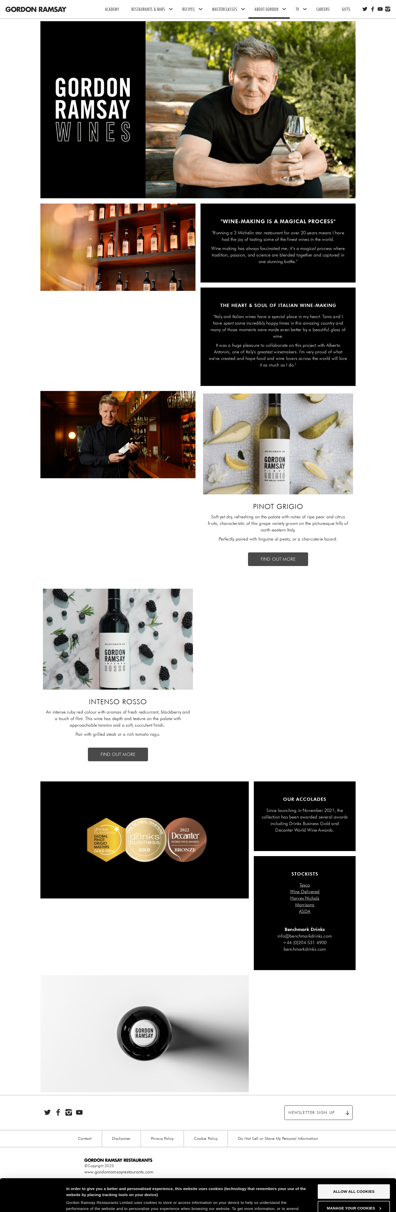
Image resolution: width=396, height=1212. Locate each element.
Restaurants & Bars (153, 9)
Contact (84, 1138)
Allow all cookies (354, 1159)
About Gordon (272, 9)
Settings (74, 1202)
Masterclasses (230, 9)
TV (303, 9)
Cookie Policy (205, 1138)
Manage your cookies (354, 1175)
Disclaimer (121, 1138)
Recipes (194, 9)
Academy (112, 9)
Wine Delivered (305, 891)
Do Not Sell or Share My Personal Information (278, 1138)
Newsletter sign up (311, 1112)
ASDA (304, 911)
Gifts (346, 9)
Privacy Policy (162, 1138)
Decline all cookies (354, 1192)
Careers (323, 9)
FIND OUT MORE (278, 559)
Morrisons (304, 905)
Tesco (305, 885)
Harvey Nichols (304, 898)
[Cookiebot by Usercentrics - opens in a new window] (33, 1202)
